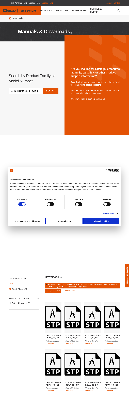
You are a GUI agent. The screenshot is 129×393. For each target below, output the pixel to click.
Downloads (79, 10)
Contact (117, 3)
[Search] (26, 91)
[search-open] (119, 10)
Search (50, 91)
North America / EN (18, 3)
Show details (109, 213)
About (108, 3)
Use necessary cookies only (27, 221)
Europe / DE (34, 3)
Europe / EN (47, 3)
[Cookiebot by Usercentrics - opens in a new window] (108, 170)
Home (10, 18)
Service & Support (96, 10)
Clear (11, 284)
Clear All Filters (69, 291)
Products (46, 10)
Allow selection (64, 221)
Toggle (36, 278)
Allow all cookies (101, 221)
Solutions (62, 10)
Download (50, 343)
